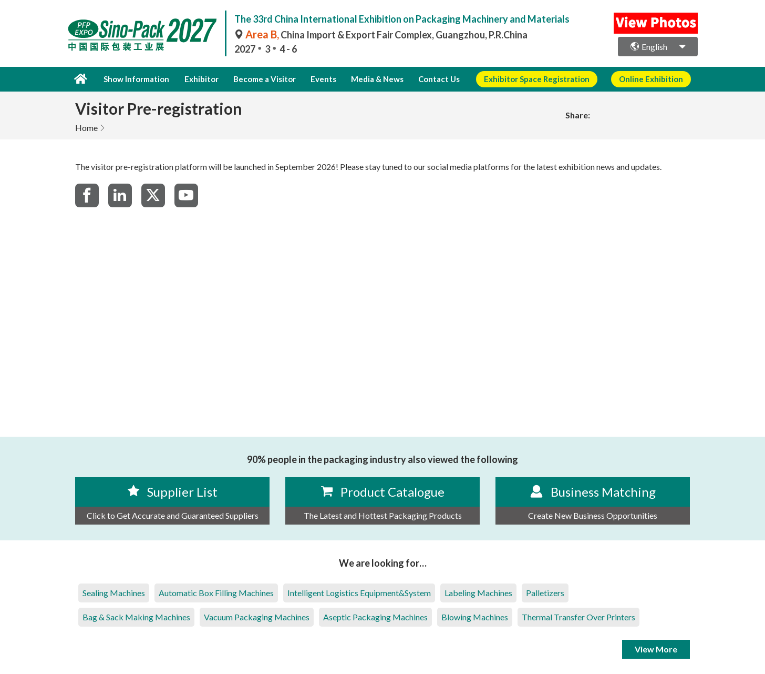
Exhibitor (198, 79)
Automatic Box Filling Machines (216, 592)
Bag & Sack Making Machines (136, 616)
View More (656, 648)
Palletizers (545, 592)
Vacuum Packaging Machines (256, 616)
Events (316, 79)
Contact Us (428, 79)
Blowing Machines (474, 616)
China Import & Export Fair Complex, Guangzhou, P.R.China (381, 35)
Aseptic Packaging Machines (375, 616)
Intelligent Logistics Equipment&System (359, 592)
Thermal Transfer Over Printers (578, 616)
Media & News (368, 79)
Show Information (135, 79)
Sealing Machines (113, 592)
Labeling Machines (478, 592)
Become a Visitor (260, 79)
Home (86, 127)
